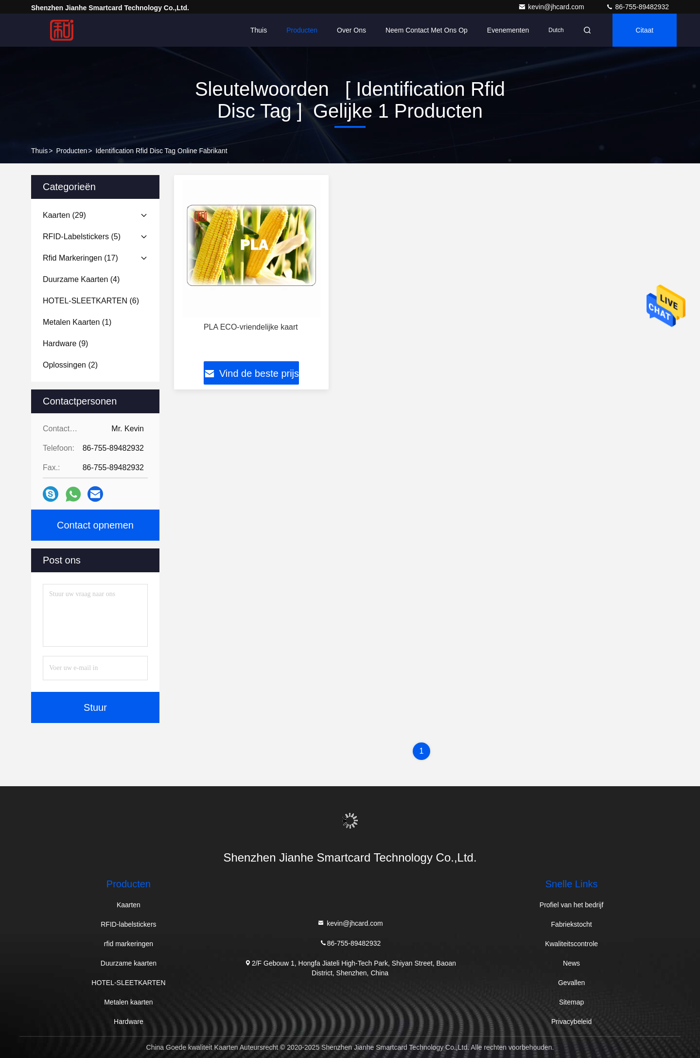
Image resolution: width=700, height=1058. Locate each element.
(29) (64, 215)
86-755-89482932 (637, 7)
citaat (645, 30)
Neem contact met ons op (426, 30)
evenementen (508, 30)
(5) (82, 236)
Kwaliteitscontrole (571, 944)
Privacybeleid (571, 1021)
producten (71, 151)
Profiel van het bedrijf (572, 905)
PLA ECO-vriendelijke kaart (251, 327)
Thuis (258, 30)
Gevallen (571, 983)
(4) (81, 279)
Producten (301, 30)
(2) (70, 365)
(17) (80, 258)
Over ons (351, 30)
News (571, 963)
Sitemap (571, 1002)
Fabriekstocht (571, 924)
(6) (91, 301)
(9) (65, 343)
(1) (77, 322)
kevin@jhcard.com (552, 7)
